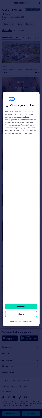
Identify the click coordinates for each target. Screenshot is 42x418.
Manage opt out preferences (21, 321)
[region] (21, 209)
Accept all (21, 307)
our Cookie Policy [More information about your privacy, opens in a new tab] (25, 133)
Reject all (21, 314)
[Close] (36, 94)
